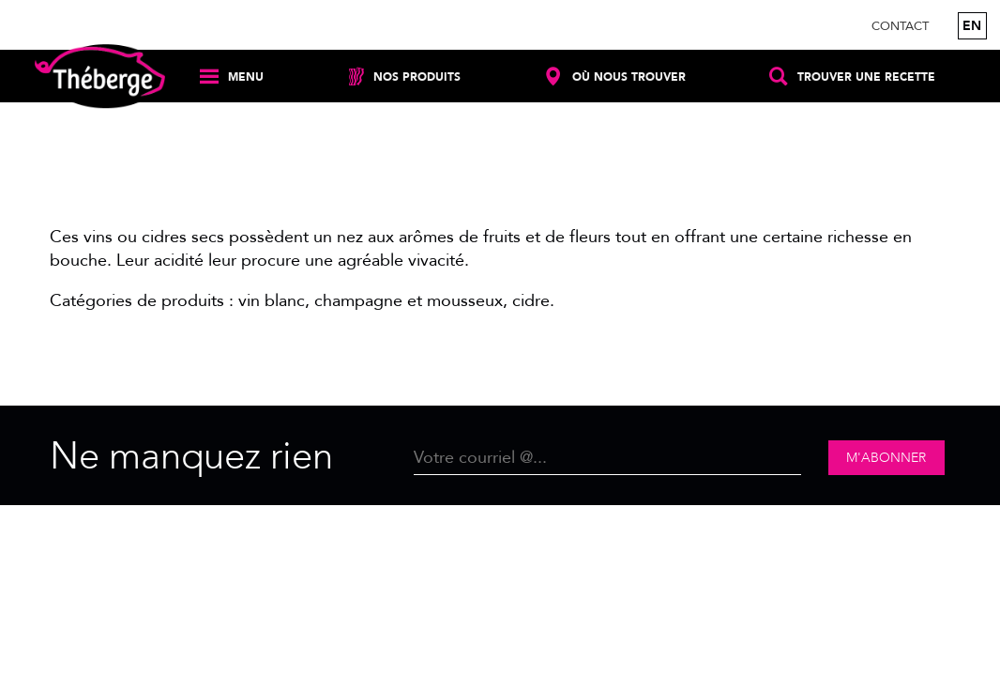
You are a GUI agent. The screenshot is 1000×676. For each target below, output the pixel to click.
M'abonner (886, 458)
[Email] (607, 457)
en (971, 26)
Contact (900, 26)
